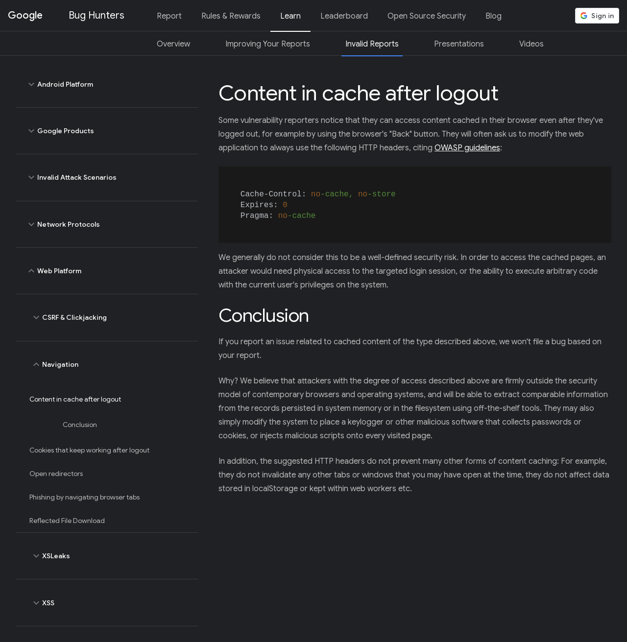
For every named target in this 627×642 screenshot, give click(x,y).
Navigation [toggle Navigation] (109, 364)
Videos (531, 44)
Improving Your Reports (267, 44)
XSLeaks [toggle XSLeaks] (109, 556)
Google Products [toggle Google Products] (107, 131)
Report (169, 16)
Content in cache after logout (75, 399)
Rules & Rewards (231, 16)
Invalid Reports (372, 44)
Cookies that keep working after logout (89, 450)
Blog (493, 16)
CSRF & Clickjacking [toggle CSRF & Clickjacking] (109, 317)
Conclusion (80, 424)
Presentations (459, 44)
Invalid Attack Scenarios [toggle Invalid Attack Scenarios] (107, 177)
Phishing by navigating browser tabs (84, 497)
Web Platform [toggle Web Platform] (107, 271)
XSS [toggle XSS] (109, 602)
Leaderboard (344, 16)
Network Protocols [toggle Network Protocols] (107, 224)
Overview (173, 44)
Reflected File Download (67, 520)
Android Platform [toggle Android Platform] (107, 84)
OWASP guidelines (467, 148)
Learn (290, 16)
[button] (597, 16)
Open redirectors (56, 473)
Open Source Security (426, 16)
